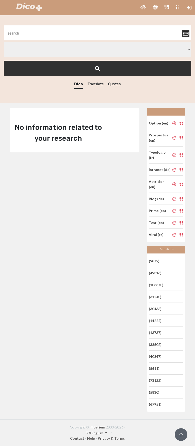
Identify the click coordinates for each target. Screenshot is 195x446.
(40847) (155, 356)
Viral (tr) (156, 234)
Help (91, 438)
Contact (77, 438)
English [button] (95, 433)
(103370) (156, 285)
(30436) (155, 309)
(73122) (155, 380)
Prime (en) (157, 211)
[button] (143, 7)
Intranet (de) (160, 169)
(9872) (154, 261)
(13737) (155, 332)
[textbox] (97, 32)
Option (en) (158, 123)
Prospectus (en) (158, 137)
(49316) (155, 273)
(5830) (154, 392)
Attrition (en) (157, 184)
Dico (78, 84)
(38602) (155, 344)
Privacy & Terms (111, 438)
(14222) (155, 320)
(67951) (155, 404)
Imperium (97, 427)
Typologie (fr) (157, 155)
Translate (95, 84)
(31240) (155, 297)
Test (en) (156, 222)
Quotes (114, 84)
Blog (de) (156, 199)
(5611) (154, 368)
